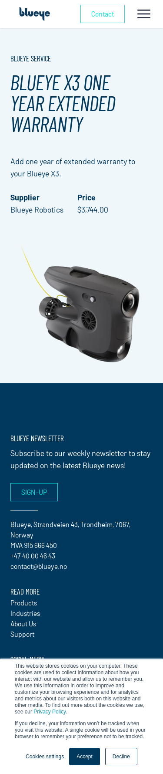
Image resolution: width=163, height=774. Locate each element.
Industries (25, 613)
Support (22, 634)
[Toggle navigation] (144, 14)
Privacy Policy (49, 712)
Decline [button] (121, 757)
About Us (23, 623)
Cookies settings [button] (45, 757)
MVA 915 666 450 (33, 545)
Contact (102, 14)
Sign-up (34, 492)
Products (23, 602)
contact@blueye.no (38, 566)
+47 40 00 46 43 (32, 555)
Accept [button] (85, 757)
